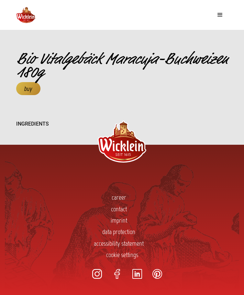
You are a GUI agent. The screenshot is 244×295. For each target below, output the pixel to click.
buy (28, 88)
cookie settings (122, 255)
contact (119, 209)
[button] (220, 15)
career (119, 197)
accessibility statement (119, 243)
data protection (118, 232)
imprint (119, 220)
